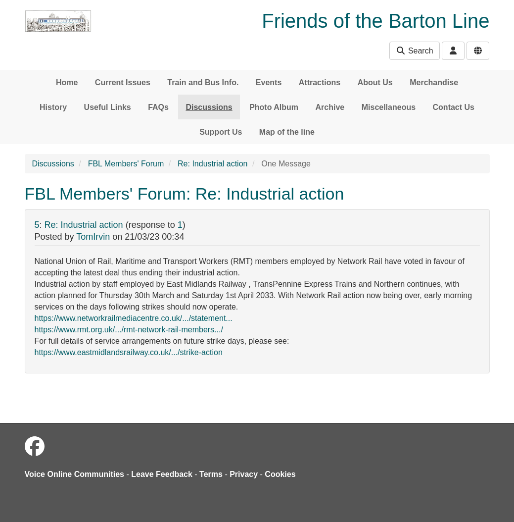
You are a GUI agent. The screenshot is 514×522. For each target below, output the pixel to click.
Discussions (209, 107)
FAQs (158, 107)
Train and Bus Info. (202, 82)
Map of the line (287, 132)
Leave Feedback (161, 474)
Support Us (220, 132)
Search (414, 51)
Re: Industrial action (212, 163)
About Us (375, 82)
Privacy (244, 474)
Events (268, 82)
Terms (211, 474)
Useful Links (107, 107)
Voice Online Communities (75, 474)
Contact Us (453, 107)
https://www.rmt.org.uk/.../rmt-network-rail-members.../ (129, 329)
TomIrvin (93, 237)
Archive (330, 107)
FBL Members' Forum (126, 163)
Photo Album (273, 107)
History (53, 107)
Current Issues (122, 82)
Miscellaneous (389, 107)
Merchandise (434, 82)
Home (67, 82)
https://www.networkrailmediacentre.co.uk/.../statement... (134, 318)
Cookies (280, 474)
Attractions (319, 82)
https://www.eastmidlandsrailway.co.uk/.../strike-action (129, 352)
